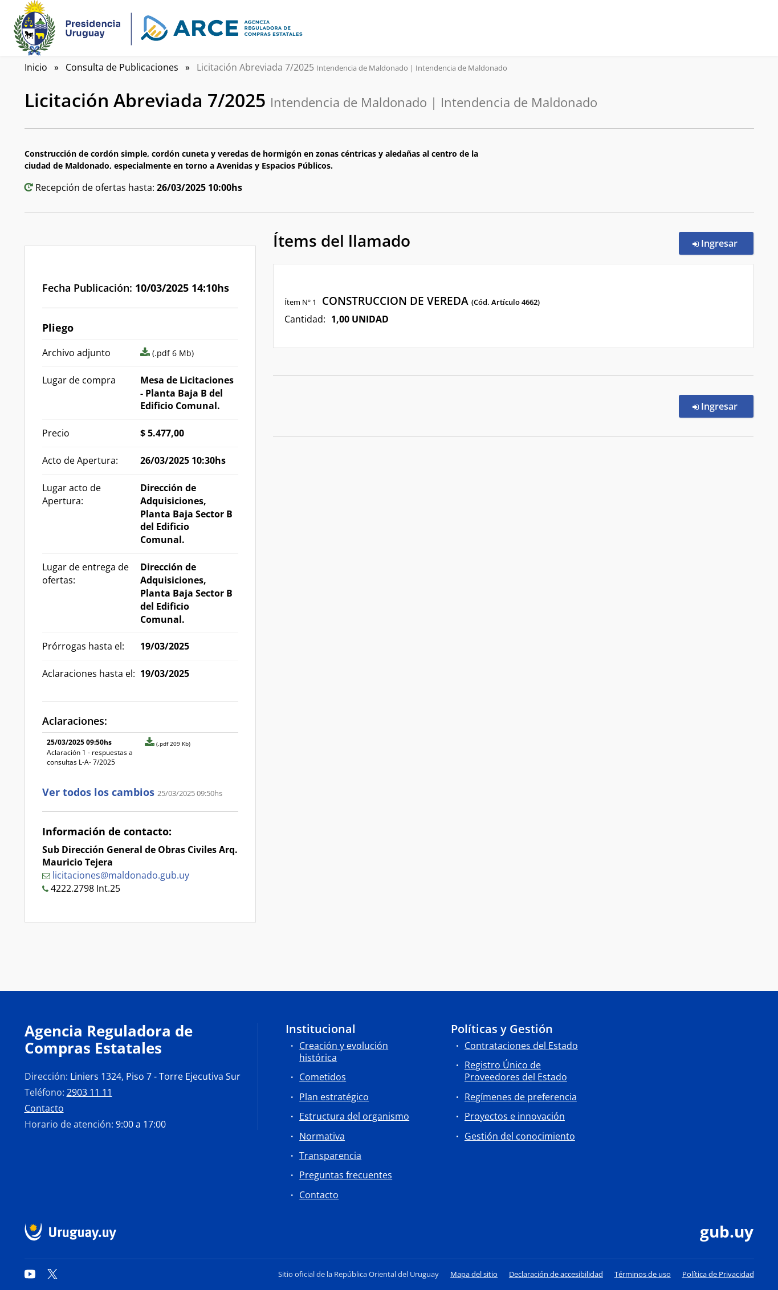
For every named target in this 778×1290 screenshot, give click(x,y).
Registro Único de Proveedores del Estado (516, 1071)
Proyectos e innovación (515, 1116)
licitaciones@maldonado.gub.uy (120, 875)
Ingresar (723, 243)
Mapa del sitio (474, 1274)
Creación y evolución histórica (343, 1051)
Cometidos (322, 1077)
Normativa (322, 1136)
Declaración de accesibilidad (556, 1274)
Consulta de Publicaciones (122, 67)
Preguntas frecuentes (345, 1175)
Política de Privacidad (718, 1274)
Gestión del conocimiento (520, 1136)
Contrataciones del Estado (521, 1045)
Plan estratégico (334, 1097)
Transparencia (330, 1155)
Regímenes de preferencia (521, 1097)
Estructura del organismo (354, 1116)
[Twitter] (52, 1274)
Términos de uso (642, 1274)
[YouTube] (30, 1274)
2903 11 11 (89, 1092)
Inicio (36, 67)
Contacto (44, 1108)
